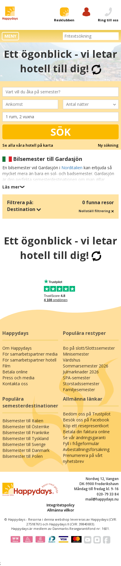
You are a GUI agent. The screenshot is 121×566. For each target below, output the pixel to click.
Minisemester (76, 354)
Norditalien (71, 167)
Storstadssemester (81, 383)
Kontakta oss (15, 383)
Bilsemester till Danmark (26, 450)
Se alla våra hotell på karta (27, 145)
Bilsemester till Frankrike (25, 432)
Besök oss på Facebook (86, 420)
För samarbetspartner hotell (29, 360)
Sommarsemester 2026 (85, 366)
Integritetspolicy (60, 505)
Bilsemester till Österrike (25, 426)
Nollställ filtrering (96, 211)
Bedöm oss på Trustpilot (87, 414)
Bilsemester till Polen (22, 456)
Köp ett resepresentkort (86, 426)
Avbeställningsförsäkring (86, 449)
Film (6, 366)
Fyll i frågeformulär (81, 443)
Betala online (15, 372)
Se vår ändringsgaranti (84, 437)
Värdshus (71, 360)
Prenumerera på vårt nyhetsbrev (83, 458)
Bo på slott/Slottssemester (89, 348)
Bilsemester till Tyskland (25, 438)
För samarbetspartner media (30, 354)
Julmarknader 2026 (81, 372)
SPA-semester (76, 377)
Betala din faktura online (86, 431)
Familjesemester (79, 389)
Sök (60, 132)
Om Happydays (17, 348)
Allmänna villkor (60, 510)
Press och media (18, 377)
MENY (10, 36)
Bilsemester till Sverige (24, 444)
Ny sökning (108, 145)
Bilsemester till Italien (22, 420)
